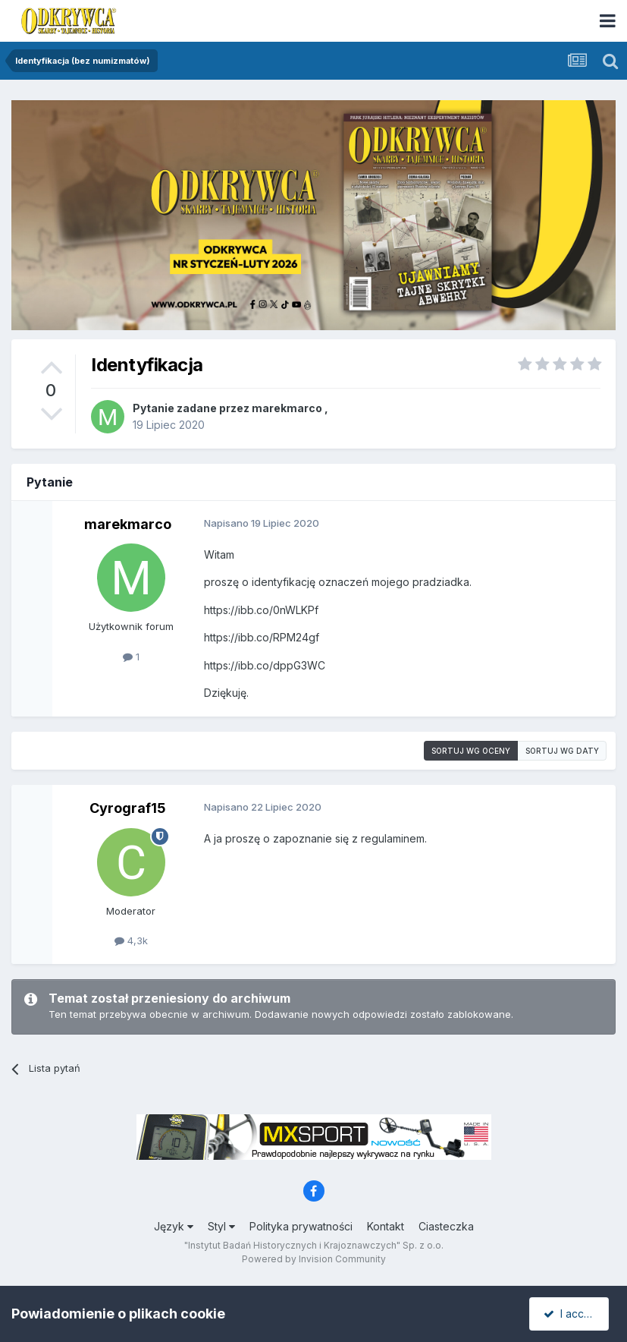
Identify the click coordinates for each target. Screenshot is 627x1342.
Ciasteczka (446, 1226)
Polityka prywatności (301, 1226)
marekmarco (287, 408)
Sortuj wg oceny (470, 750)
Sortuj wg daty (562, 750)
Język (173, 1226)
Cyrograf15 (127, 808)
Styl (221, 1226)
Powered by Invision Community (314, 1259)
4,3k (131, 940)
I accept (571, 1313)
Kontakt (385, 1226)
